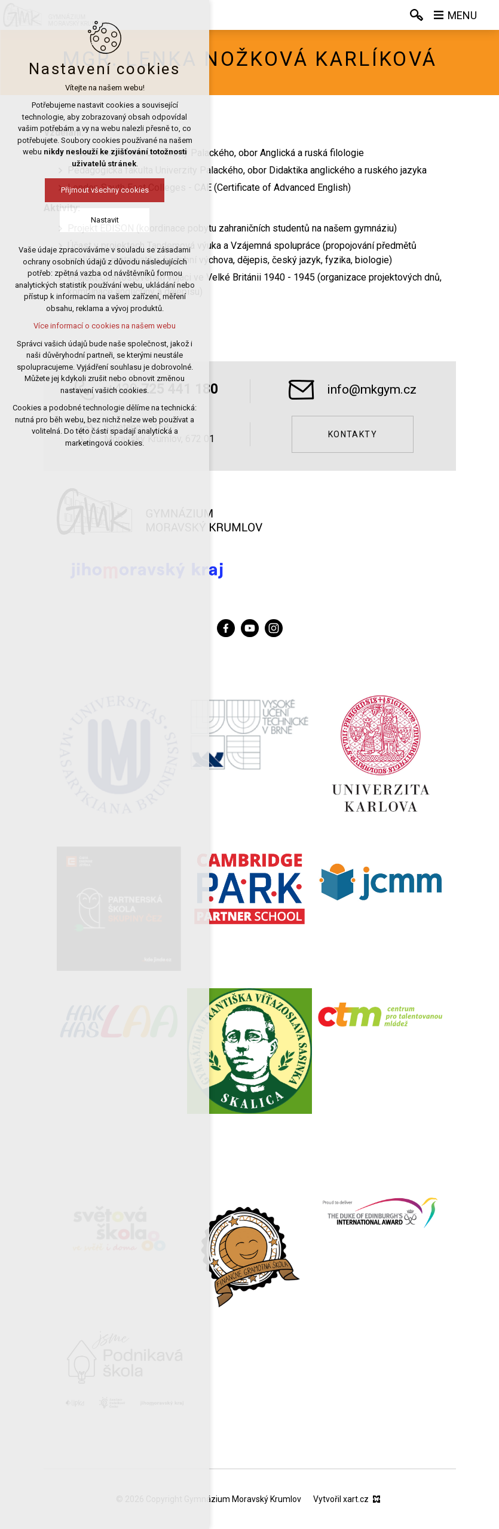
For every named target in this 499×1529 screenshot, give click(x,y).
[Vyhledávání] (416, 15)
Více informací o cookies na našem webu (80, 325)
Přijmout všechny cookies (80, 189)
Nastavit (80, 219)
